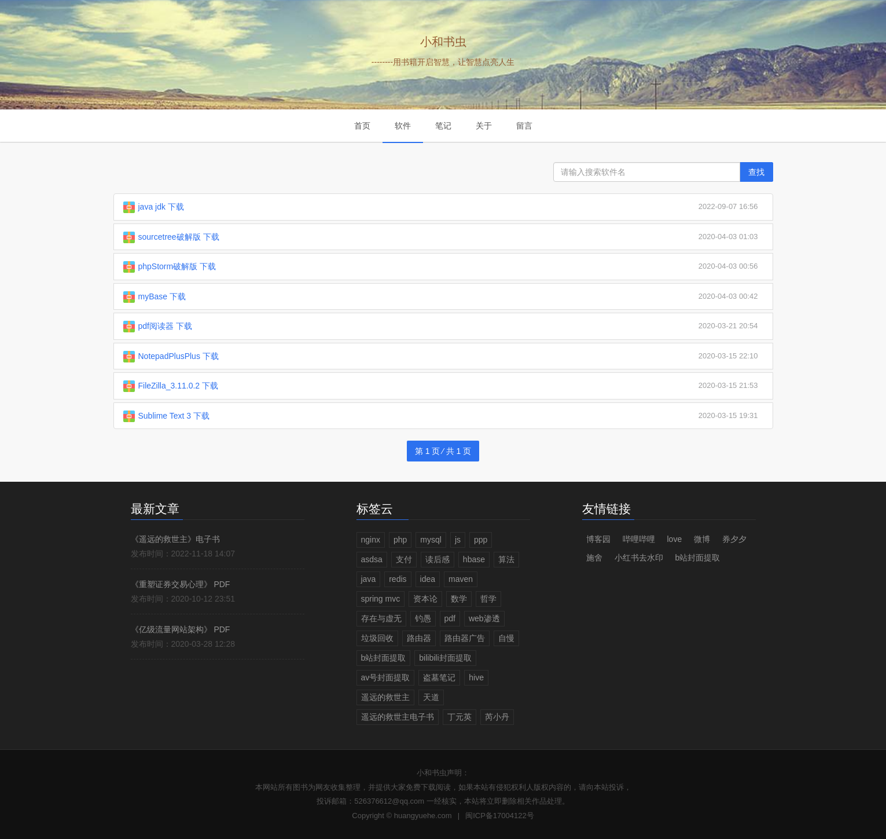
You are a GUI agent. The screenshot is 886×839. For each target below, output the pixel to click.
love (674, 539)
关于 (484, 125)
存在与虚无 (381, 618)
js (458, 539)
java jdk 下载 (161, 206)
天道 (431, 697)
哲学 (488, 598)
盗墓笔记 (439, 677)
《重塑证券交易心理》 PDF (180, 584)
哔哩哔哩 (639, 539)
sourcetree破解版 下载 (178, 236)
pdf (449, 618)
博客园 (598, 539)
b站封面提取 (383, 657)
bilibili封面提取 (445, 657)
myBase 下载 (162, 296)
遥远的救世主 (385, 697)
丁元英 (459, 716)
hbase (474, 559)
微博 (702, 539)
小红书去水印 (639, 557)
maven (460, 579)
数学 (459, 598)
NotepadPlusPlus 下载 (178, 356)
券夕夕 (734, 539)
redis (397, 579)
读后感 (437, 559)
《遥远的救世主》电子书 (175, 539)
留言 (524, 125)
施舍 (594, 557)
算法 (506, 559)
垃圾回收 (377, 638)
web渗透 (484, 618)
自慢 (506, 638)
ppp (480, 539)
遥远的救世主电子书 (397, 716)
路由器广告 (464, 638)
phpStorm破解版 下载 (177, 266)
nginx (370, 539)
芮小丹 (497, 716)
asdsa (372, 559)
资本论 (425, 598)
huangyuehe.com (423, 815)
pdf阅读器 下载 (165, 326)
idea (427, 579)
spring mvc (380, 598)
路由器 (419, 638)
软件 (403, 125)
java (368, 579)
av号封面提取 (385, 677)
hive (476, 677)
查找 (756, 172)
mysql (431, 539)
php (400, 539)
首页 (362, 125)
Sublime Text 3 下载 (173, 415)
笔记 (443, 125)
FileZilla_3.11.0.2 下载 (178, 385)
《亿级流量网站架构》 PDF (180, 629)
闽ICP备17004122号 (499, 815)
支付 (404, 559)
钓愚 (423, 618)
